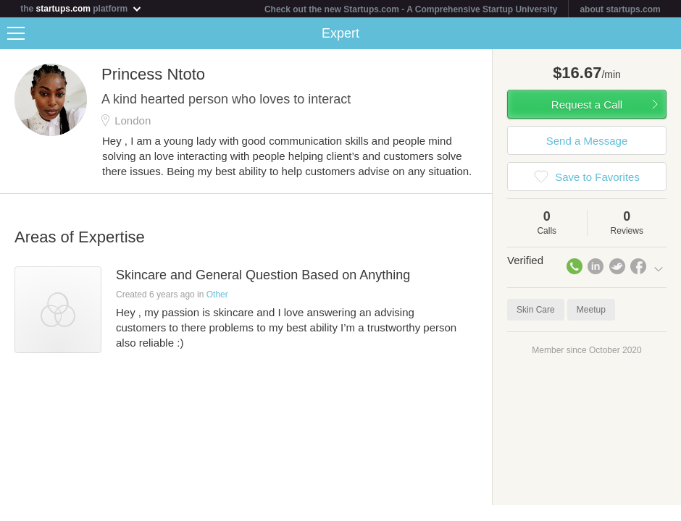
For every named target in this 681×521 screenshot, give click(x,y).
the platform (81, 8)
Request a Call (586, 104)
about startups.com (620, 9)
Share (666, 33)
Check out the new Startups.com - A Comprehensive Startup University (411, 9)
